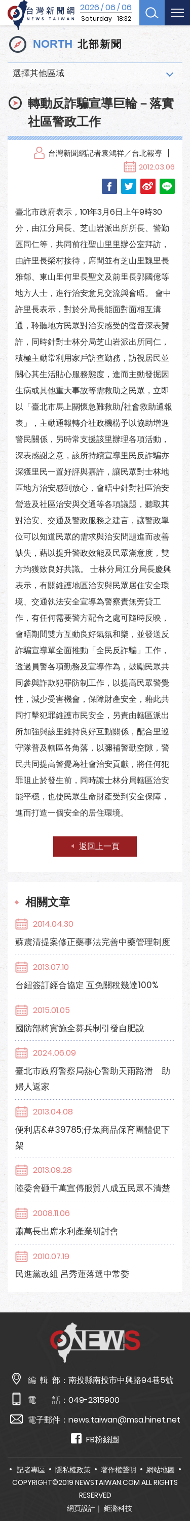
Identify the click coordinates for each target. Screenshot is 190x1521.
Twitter (128, 186)
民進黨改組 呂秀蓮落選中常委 (72, 1274)
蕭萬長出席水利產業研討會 (67, 1231)
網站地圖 (160, 1470)
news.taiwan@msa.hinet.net (124, 1420)
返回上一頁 (99, 846)
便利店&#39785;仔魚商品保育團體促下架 (92, 1138)
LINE (167, 186)
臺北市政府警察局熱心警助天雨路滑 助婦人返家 (92, 1079)
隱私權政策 (73, 1470)
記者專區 (31, 1470)
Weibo (148, 186)
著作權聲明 (118, 1470)
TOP (174, 1483)
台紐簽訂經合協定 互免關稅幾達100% (86, 985)
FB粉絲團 (95, 1439)
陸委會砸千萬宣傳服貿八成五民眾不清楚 (92, 1188)
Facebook (109, 186)
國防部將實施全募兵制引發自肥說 (79, 1028)
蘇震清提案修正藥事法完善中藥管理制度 (92, 942)
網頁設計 (81, 1508)
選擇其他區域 (38, 73)
